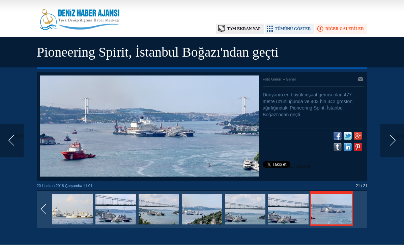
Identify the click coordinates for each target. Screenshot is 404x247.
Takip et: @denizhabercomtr (287, 167)
